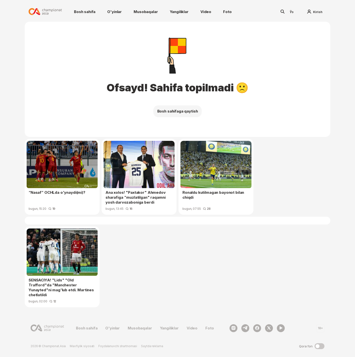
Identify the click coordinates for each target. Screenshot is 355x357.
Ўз (292, 12)
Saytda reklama (152, 346)
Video (205, 11)
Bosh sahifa (84, 11)
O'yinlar (114, 11)
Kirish (314, 12)
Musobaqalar (146, 11)
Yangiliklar (179, 11)
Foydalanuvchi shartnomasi (117, 346)
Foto (227, 11)
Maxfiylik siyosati (82, 346)
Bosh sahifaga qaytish (177, 111)
